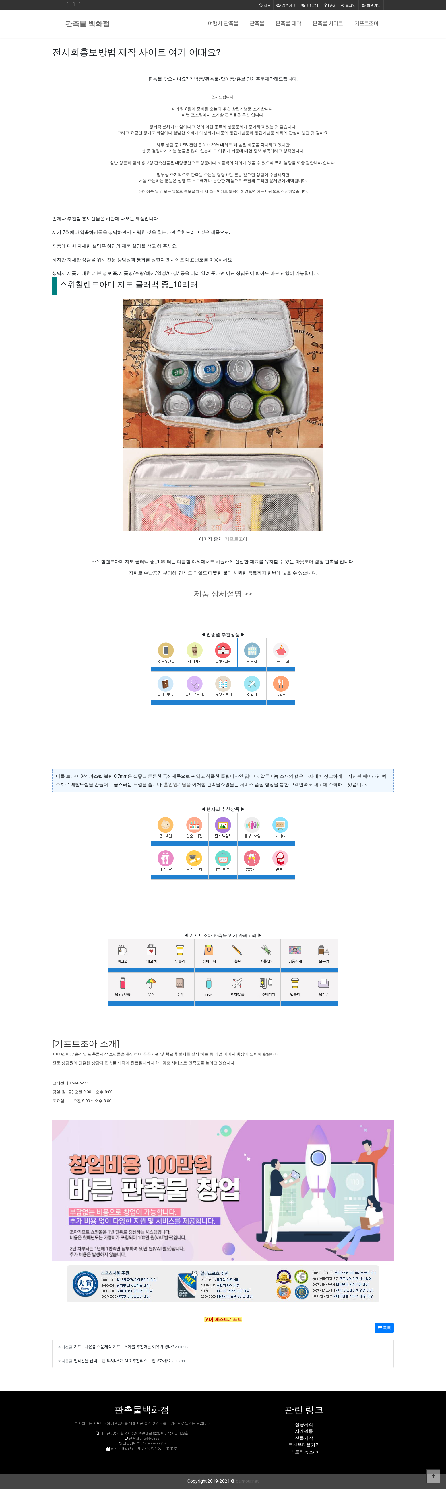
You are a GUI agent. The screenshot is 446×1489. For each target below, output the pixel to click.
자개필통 (304, 1431)
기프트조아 (366, 24)
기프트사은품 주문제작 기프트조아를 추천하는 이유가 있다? (124, 1346)
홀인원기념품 (177, 784)
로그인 (348, 5)
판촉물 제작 (288, 24)
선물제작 (304, 1438)
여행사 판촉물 (223, 24)
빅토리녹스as (304, 1452)
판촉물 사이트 (328, 24)
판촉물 (257, 24)
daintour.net (247, 1481)
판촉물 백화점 (87, 24)
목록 (384, 1327)
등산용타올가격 (304, 1445)
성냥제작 (304, 1424)
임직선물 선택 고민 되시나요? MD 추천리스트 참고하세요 (122, 1360)
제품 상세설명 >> (223, 593)
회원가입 (371, 5)
